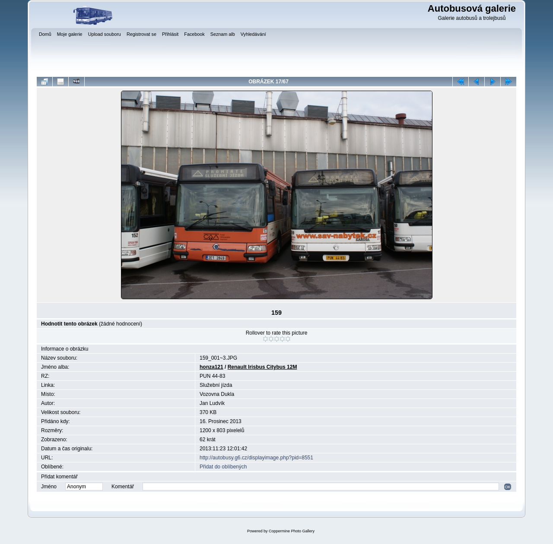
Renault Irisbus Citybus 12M (262, 367)
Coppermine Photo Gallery (292, 531)
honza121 (211, 367)
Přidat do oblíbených (223, 467)
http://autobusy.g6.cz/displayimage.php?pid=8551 (256, 458)
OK (508, 486)
